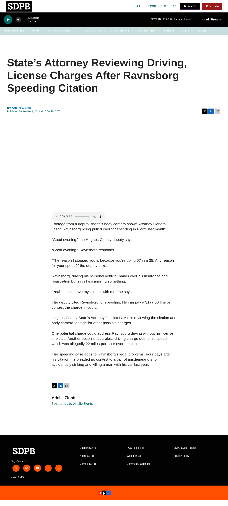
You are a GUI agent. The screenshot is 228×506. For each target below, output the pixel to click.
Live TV (191, 9)
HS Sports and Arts (63, 37)
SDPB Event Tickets (185, 454)
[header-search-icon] (139, 9)
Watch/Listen (14, 37)
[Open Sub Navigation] (26, 37)
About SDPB (87, 462)
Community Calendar (138, 470)
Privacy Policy (181, 462)
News (36, 37)
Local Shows (120, 37)
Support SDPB (88, 454)
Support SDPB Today (161, 9)
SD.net (203, 37)
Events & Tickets (177, 37)
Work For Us (134, 462)
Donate (215, 9)
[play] (8, 26)
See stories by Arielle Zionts (72, 410)
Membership (146, 37)
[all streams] (211, 26)
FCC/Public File (135, 454)
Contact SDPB (88, 470)
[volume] (19, 26)
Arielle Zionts (21, 114)
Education (94, 37)
